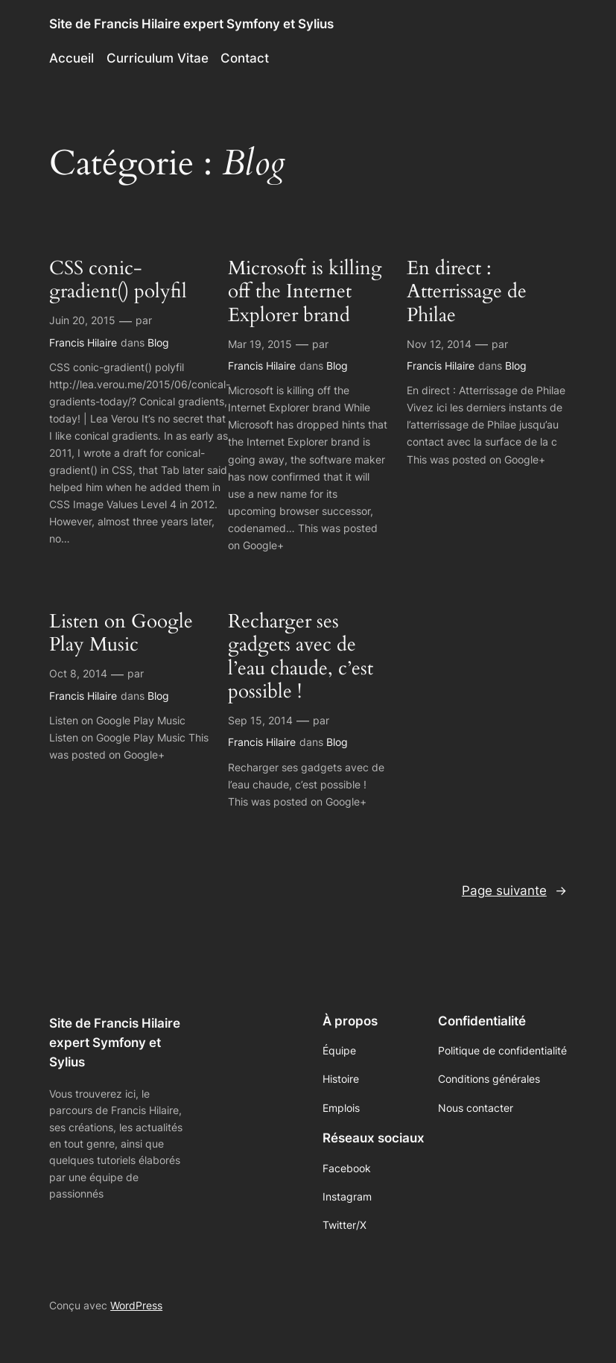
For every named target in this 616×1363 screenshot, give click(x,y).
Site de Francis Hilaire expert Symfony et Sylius (191, 23)
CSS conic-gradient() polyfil (118, 280)
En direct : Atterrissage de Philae (467, 292)
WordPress (136, 1305)
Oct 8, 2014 (78, 673)
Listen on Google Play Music (121, 633)
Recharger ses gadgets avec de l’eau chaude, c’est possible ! (300, 656)
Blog (158, 342)
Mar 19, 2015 (260, 344)
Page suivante (514, 890)
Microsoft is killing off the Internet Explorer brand (305, 292)
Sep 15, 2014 (260, 720)
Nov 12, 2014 (439, 344)
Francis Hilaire (83, 342)
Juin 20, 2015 (82, 320)
